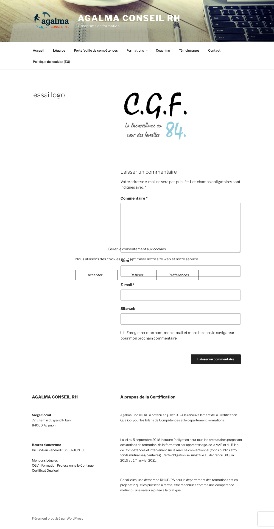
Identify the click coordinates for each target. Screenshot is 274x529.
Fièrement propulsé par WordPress (57, 518)
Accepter (95, 275)
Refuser (137, 275)
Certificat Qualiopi (45, 470)
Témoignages (189, 50)
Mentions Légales (45, 460)
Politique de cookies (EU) (51, 62)
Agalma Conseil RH (129, 18)
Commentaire (134, 198)
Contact (214, 50)
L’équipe (59, 50)
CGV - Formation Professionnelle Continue (63, 465)
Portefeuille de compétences (96, 50)
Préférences (179, 275)
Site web (127, 308)
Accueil (38, 50)
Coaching (163, 50)
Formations (137, 50)
